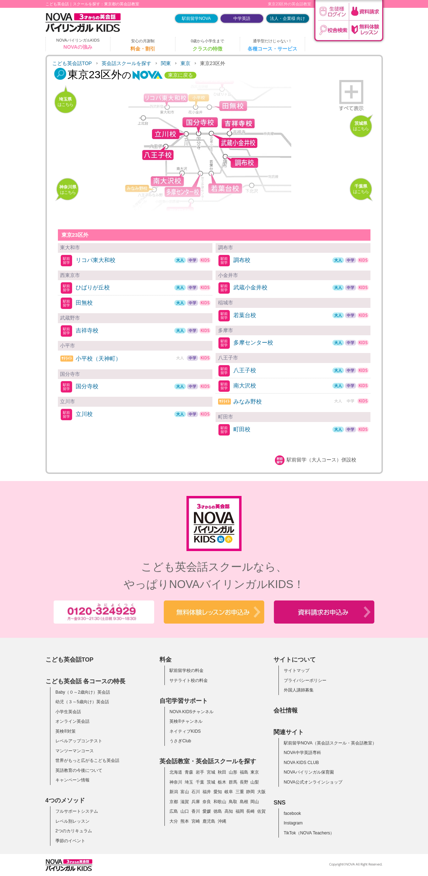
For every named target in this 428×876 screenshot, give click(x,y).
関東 (166, 63)
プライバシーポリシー (305, 680)
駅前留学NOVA (196, 18)
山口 (184, 811)
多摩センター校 (253, 343)
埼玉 (189, 782)
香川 (195, 811)
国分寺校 (87, 386)
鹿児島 (208, 821)
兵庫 (195, 801)
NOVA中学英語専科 (302, 752)
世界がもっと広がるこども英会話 (87, 760)
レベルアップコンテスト (78, 740)
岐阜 (228, 791)
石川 (195, 791)
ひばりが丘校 (93, 287)
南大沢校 (244, 386)
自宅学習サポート (183, 701)
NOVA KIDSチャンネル (191, 711)
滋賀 (184, 801)
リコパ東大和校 (95, 260)
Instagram (293, 823)
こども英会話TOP (72, 63)
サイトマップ (296, 670)
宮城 (211, 772)
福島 (244, 772)
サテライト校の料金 (188, 680)
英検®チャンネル (185, 721)
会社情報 (285, 710)
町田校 (241, 429)
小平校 (98, 359)
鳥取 (233, 801)
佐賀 (261, 811)
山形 (233, 772)
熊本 (184, 821)
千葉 (200, 782)
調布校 (241, 260)
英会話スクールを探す (126, 63)
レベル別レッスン (72, 821)
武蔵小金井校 (250, 287)
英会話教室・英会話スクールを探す (207, 761)
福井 (206, 791)
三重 (239, 791)
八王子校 (244, 370)
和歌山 (219, 801)
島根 (244, 801)
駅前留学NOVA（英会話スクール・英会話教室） (330, 743)
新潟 (173, 791)
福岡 (239, 811)
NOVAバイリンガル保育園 (309, 772)
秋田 (222, 772)
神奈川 (175, 782)
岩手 (200, 772)
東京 (185, 63)
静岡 (250, 791)
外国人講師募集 (299, 690)
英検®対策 (65, 731)
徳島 (217, 811)
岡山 (254, 801)
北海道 (175, 772)
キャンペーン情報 (72, 780)
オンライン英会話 (72, 721)
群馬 (233, 782)
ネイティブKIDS (185, 731)
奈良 (206, 801)
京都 (173, 801)
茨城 (211, 782)
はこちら (65, 102)
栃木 (222, 782)
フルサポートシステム (76, 811)
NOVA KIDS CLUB (301, 762)
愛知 (217, 791)
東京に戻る (180, 75)
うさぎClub (180, 740)
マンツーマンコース (74, 750)
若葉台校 (244, 315)
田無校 (84, 303)
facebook (292, 813)
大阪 (261, 791)
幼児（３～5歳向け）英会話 (82, 701)
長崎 (250, 811)
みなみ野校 (247, 402)
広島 (173, 811)
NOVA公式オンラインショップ (313, 782)
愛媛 (206, 811)
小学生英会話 (68, 711)
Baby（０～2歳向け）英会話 (82, 692)
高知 (228, 811)
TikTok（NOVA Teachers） (309, 832)
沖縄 (222, 821)
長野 (244, 782)
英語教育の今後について (78, 770)
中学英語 (241, 18)
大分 (173, 821)
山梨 (254, 782)
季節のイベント (70, 840)
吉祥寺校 (87, 330)
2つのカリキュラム (73, 830)
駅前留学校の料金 (186, 670)
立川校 (84, 414)
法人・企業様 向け (287, 18)
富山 (184, 791)
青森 (189, 772)
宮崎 (195, 821)
